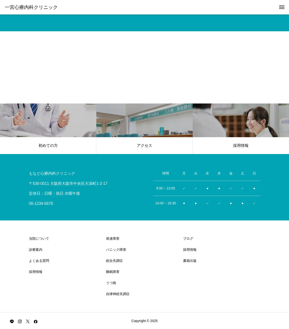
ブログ (188, 238)
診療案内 (35, 250)
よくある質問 (39, 261)
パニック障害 (116, 250)
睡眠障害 (112, 272)
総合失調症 (114, 261)
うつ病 (111, 283)
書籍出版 (190, 261)
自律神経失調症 (118, 294)
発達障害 (112, 238)
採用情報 (35, 272)
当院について (39, 238)
